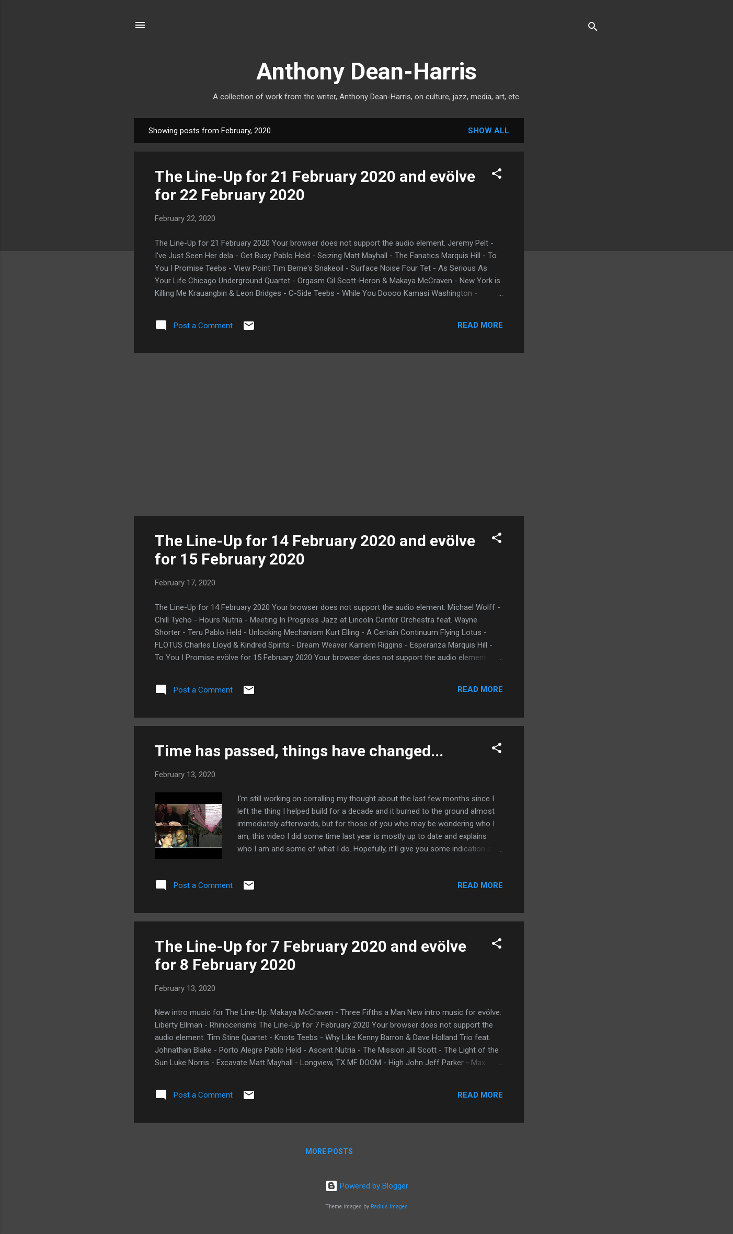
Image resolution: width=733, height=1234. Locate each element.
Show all (488, 130)
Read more (480, 325)
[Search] (593, 28)
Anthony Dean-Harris (366, 71)
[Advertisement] (565, 275)
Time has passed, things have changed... (299, 751)
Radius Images (389, 1206)
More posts (329, 1151)
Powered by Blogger (366, 1186)
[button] (496, 175)
